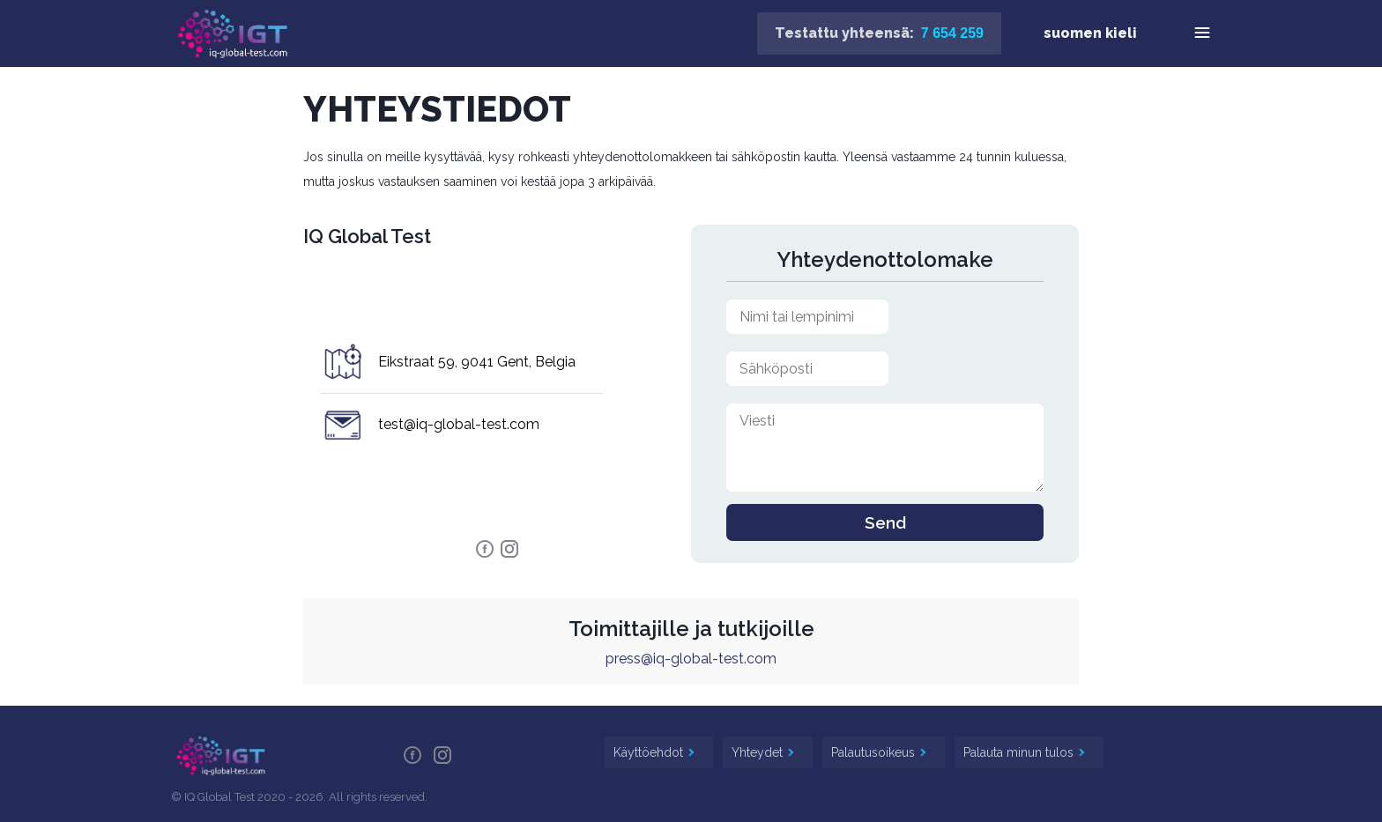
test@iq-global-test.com (458, 424)
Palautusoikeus (874, 752)
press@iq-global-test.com (691, 658)
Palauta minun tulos (1020, 752)
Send (885, 522)
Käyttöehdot (650, 752)
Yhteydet (759, 752)
